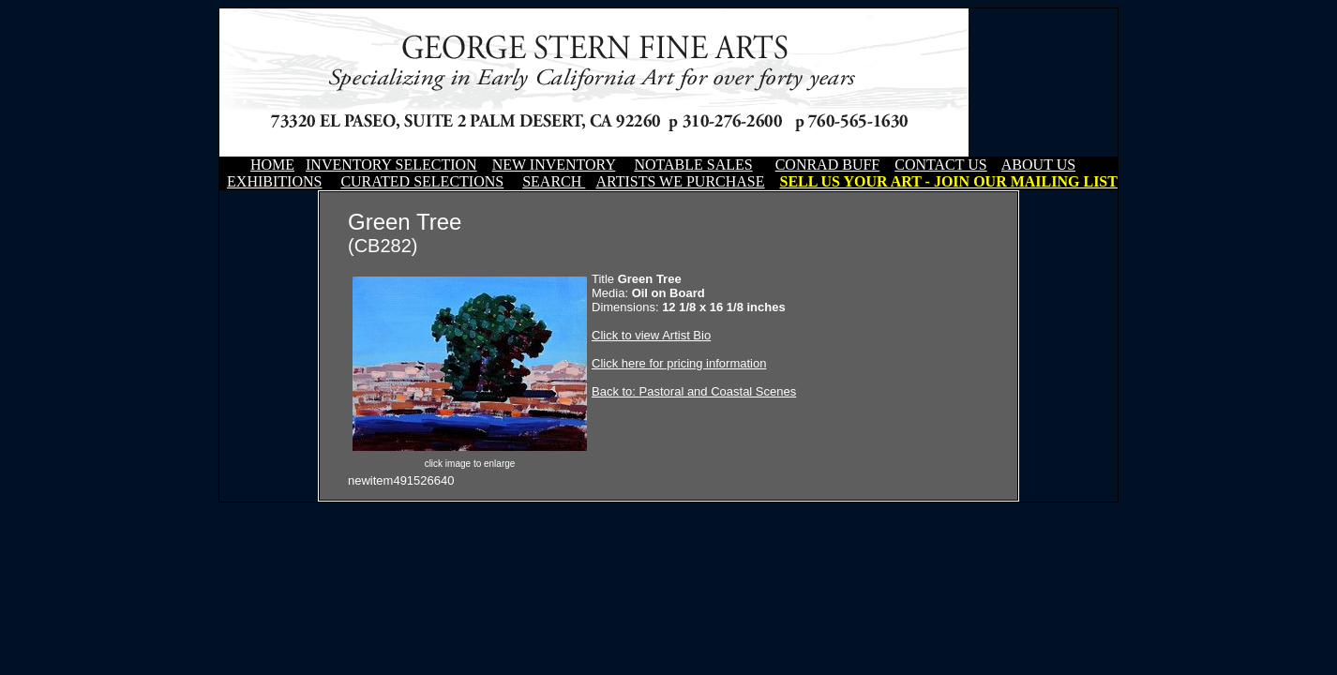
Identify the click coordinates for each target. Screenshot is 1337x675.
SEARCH (553, 181)
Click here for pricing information (679, 363)
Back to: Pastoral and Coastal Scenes (694, 391)
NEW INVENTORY (554, 164)
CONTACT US (940, 164)
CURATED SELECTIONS (421, 181)
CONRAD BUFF (827, 164)
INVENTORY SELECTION (391, 164)
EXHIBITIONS (274, 181)
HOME (272, 164)
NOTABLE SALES (693, 164)
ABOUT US (1038, 164)
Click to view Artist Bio (651, 335)
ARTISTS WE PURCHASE (679, 181)
